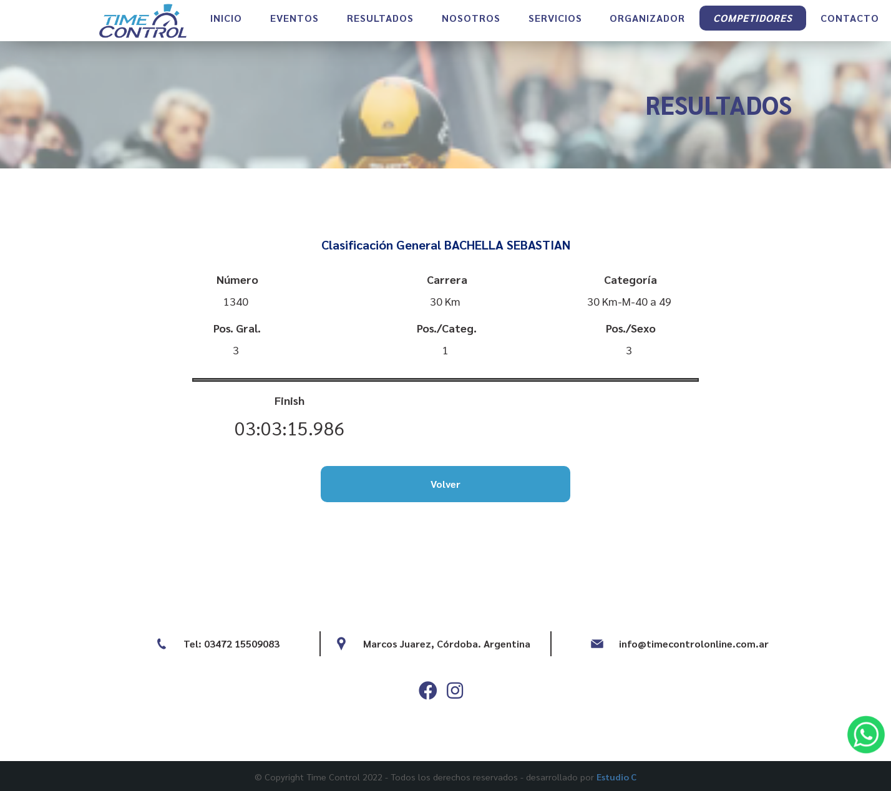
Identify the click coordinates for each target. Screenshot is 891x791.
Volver (445, 483)
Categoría (630, 279)
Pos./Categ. (447, 328)
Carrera (447, 279)
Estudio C (616, 776)
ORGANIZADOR (647, 28)
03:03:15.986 (290, 427)
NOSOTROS (471, 28)
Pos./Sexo (631, 328)
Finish (289, 400)
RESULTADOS (380, 28)
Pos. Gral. (237, 328)
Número (237, 279)
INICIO (226, 28)
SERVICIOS (555, 28)
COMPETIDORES (752, 28)
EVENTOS (294, 28)
